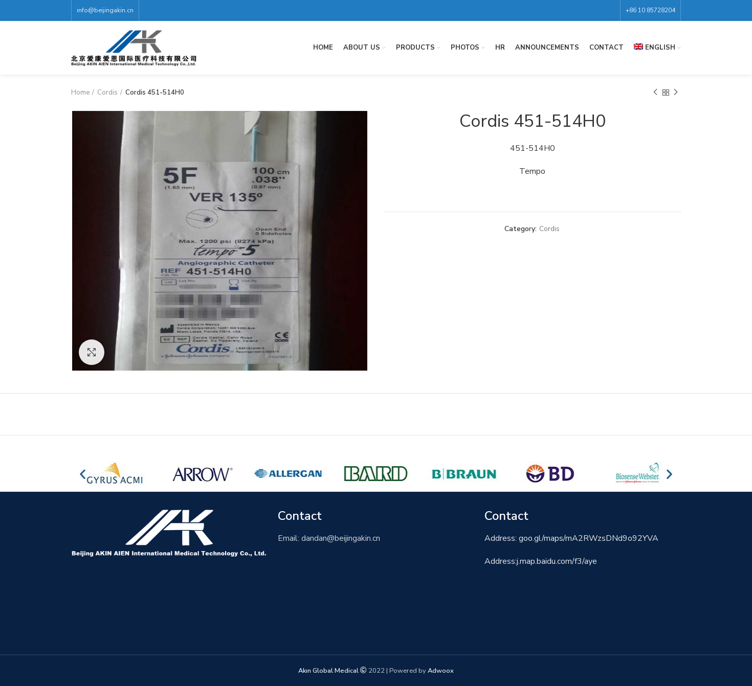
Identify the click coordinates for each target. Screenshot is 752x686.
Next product (676, 92)
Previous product (655, 92)
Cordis (107, 92)
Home (80, 92)
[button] (82, 473)
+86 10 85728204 (650, 10)
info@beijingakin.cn (105, 10)
